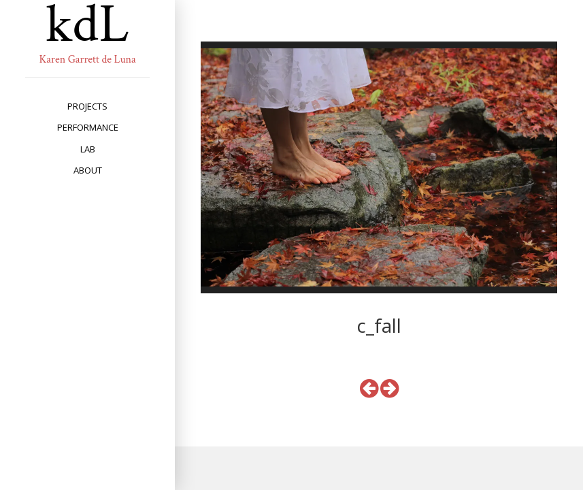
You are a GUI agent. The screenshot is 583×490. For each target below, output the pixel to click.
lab (87, 149)
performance (87, 127)
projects (87, 106)
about (87, 170)
